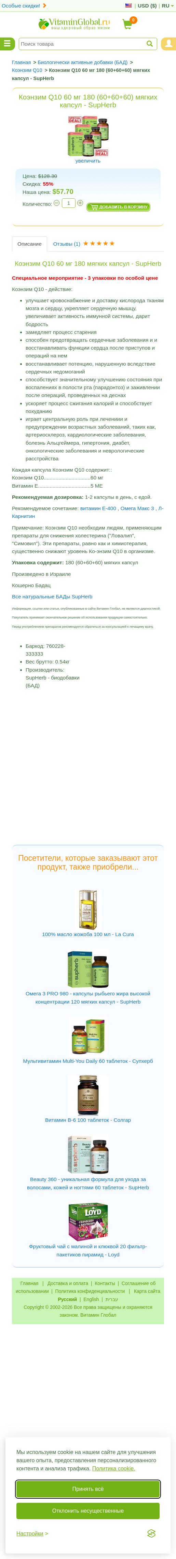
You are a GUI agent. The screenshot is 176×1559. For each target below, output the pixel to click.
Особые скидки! (24, 6)
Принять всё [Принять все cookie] (88, 1489)
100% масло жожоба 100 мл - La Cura (88, 934)
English (91, 1299)
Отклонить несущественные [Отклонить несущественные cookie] (88, 1511)
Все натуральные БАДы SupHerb (52, 596)
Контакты (105, 1283)
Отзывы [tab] (85, 244)
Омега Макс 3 (137, 508)
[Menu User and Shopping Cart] (168, 43)
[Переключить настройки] (32, 1534)
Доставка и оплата (68, 1283)
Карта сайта (147, 1291)
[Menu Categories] (7, 43)
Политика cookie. (113, 1468)
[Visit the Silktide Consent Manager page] (151, 1533)
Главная (30, 1283)
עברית (112, 1299)
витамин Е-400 (98, 508)
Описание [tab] (29, 244)
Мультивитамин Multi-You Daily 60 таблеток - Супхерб (88, 1061)
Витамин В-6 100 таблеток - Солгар (88, 1120)
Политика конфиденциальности (90, 1291)
